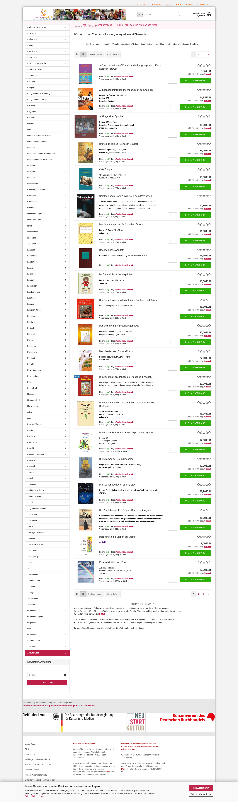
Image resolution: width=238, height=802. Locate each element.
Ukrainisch (31, 617)
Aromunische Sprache (36, 70)
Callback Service (32, 776)
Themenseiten (33, 587)
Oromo (30, 424)
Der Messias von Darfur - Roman (116, 357)
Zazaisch (31, 653)
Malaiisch (31, 352)
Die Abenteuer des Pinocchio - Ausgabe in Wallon (125, 383)
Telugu (30, 575)
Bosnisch (31, 112)
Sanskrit (30, 479)
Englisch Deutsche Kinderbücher (41, 160)
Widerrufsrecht (103, 25)
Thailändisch (32, 581)
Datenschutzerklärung (34, 796)
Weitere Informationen (200, 794)
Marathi (30, 370)
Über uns (86, 25)
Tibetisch (31, 593)
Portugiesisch (33, 449)
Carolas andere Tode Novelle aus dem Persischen (125, 202)
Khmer (30, 274)
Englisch (31, 154)
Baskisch (31, 88)
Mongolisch (32, 394)
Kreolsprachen (33, 298)
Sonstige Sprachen (35, 539)
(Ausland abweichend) (124, 83)
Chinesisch (32, 124)
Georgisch (31, 202)
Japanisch (31, 250)
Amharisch (32, 46)
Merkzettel (203, 4)
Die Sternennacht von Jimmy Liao (117, 491)
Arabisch (31, 52)
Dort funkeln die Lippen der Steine (117, 543)
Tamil (29, 569)
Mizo (29, 388)
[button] (178, 4)
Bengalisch (32, 94)
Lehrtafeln (31, 328)
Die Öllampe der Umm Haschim (116, 465)
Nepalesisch (32, 400)
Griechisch (32, 208)
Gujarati (30, 214)
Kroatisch (31, 304)
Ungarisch (31, 629)
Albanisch (31, 40)
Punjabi (30, 454)
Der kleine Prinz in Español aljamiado (119, 332)
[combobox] (95, 61)
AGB (27, 755)
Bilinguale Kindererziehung (38, 100)
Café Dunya (105, 175)
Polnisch (31, 442)
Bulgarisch (31, 118)
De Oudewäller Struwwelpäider (115, 280)
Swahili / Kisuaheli (35, 551)
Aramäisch (32, 58)
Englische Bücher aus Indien (39, 166)
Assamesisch (33, 82)
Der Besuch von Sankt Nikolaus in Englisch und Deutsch (129, 306)
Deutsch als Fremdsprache (39, 142)
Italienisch (31, 244)
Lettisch (30, 334)
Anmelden (47, 689)
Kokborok (31, 280)
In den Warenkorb (195, 87)
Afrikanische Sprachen (37, 34)
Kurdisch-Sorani (34, 316)
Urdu (29, 635)
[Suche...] (140, 14)
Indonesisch (32, 238)
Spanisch (31, 545)
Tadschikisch (33, 557)
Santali (30, 485)
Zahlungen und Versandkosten (38, 766)
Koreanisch (32, 292)
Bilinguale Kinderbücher (37, 106)
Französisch (32, 190)
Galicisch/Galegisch (36, 196)
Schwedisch (32, 491)
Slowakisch (32, 521)
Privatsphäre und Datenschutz (38, 771)
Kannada (31, 256)
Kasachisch (32, 262)
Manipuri (31, 364)
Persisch (31, 437)
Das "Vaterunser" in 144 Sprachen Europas (122, 230)
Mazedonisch (33, 382)
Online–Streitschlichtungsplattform (137, 25)
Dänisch (30, 130)
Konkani (30, 286)
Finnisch (31, 184)
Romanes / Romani (35, 461)
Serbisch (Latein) (34, 503)
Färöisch (31, 178)
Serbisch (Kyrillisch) (35, 497)
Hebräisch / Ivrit (34, 226)
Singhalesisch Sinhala (36, 515)
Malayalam (32, 358)
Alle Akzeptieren (201, 788)
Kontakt (142, 4)
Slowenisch (32, 527)
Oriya (29, 418)
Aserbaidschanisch (35, 76)
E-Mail (102, 620)
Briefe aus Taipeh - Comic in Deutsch (119, 150)
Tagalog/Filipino (34, 563)
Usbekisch (31, 641)
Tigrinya (30, 599)
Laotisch (31, 322)
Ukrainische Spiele (35, 623)
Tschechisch (32, 605)
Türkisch (31, 611)
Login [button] (189, 4)
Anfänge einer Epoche (111, 122)
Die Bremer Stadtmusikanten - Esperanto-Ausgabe (126, 438)
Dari (29, 136)
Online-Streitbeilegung (161, 4)
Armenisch (32, 64)
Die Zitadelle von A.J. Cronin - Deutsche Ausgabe (125, 516)
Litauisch (31, 340)
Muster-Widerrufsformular (36, 781)
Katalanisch (32, 268)
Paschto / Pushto (34, 430)
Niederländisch (33, 406)
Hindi (29, 232)
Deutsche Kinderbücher (37, 148)
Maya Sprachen (34, 376)
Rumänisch (32, 467)
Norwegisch (32, 412)
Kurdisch (31, 310)
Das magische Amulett (111, 256)
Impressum (30, 760)
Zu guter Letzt (33, 659)
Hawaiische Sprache (36, 220)
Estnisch (31, 172)
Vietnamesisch (33, 647)
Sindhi (30, 509)
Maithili (30, 346)
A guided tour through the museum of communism (126, 96)
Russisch (31, 473)
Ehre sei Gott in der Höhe (112, 568)
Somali (30, 533)
